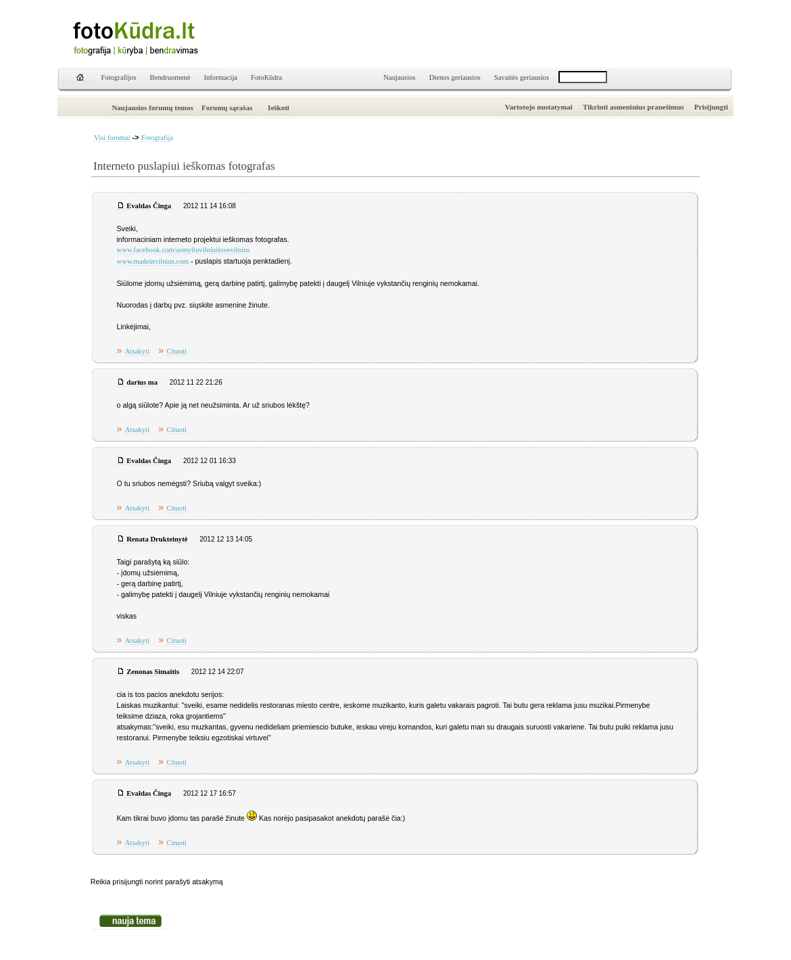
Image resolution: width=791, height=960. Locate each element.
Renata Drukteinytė (156, 539)
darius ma (142, 382)
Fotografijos (119, 77)
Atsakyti (137, 351)
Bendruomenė (170, 77)
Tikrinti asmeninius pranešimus (633, 107)
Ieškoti (278, 107)
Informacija (220, 77)
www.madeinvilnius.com (153, 261)
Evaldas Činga (148, 206)
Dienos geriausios (455, 77)
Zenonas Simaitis (152, 671)
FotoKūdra (266, 77)
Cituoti (176, 351)
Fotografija (157, 137)
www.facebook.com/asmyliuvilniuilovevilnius (183, 250)
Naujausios (399, 77)
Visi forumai (112, 137)
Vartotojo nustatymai (539, 107)
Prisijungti (711, 107)
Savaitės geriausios (521, 77)
